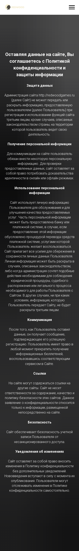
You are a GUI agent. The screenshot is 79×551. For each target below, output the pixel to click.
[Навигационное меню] (72, 7)
